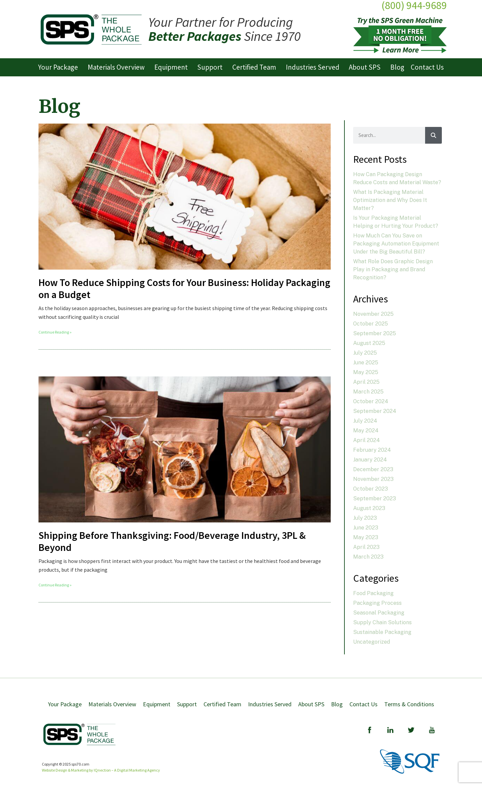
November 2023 (373, 479)
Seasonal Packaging (378, 613)
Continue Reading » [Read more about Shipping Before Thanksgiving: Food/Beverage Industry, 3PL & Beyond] (55, 584)
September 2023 (374, 498)
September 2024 (374, 411)
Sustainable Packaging (382, 632)
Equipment (172, 67)
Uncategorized (371, 642)
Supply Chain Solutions (382, 622)
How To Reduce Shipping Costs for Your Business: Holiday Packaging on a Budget (184, 288)
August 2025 (369, 343)
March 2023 (368, 557)
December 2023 (373, 469)
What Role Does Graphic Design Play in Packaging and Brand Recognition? (393, 269)
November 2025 (373, 314)
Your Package (59, 67)
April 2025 (366, 382)
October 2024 (370, 401)
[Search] (433, 135)
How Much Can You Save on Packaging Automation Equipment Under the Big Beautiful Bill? (396, 243)
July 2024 (365, 421)
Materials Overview (118, 67)
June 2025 (365, 362)
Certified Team (255, 67)
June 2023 (365, 527)
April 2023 (366, 547)
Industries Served (314, 67)
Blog (397, 67)
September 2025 (374, 333)
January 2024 (370, 459)
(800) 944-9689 (414, 5)
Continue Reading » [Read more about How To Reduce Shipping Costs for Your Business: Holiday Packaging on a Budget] (55, 332)
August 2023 (369, 508)
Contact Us (427, 67)
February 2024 (372, 450)
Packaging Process (377, 603)
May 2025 (365, 372)
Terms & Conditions (409, 704)
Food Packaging (373, 593)
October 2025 (370, 323)
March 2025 (368, 391)
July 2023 (365, 518)
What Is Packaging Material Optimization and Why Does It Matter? (390, 200)
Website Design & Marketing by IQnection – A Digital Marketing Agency (101, 770)
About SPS (366, 67)
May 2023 (365, 537)
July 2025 (365, 353)
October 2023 (370, 489)
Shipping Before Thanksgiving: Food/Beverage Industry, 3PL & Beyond (172, 541)
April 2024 (366, 440)
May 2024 (366, 430)
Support (211, 67)
